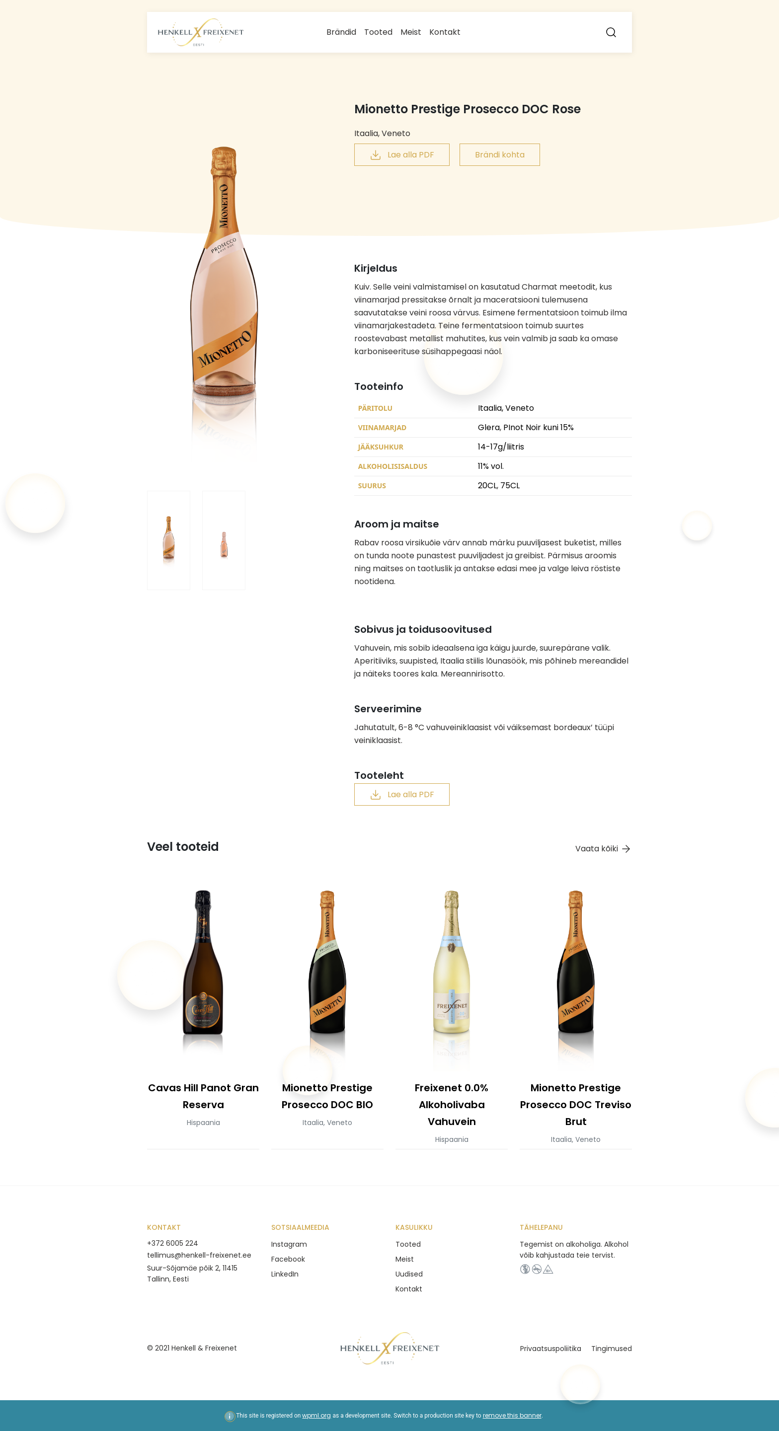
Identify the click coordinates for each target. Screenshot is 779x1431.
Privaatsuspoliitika (550, 1349)
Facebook (288, 1259)
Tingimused (611, 1349)
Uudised (409, 1274)
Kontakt (445, 32)
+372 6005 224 (172, 1243)
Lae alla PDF (402, 155)
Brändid (341, 32)
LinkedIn (285, 1274)
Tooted (378, 32)
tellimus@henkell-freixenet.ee (199, 1255)
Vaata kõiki (603, 849)
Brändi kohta (500, 154)
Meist (410, 32)
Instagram (289, 1244)
